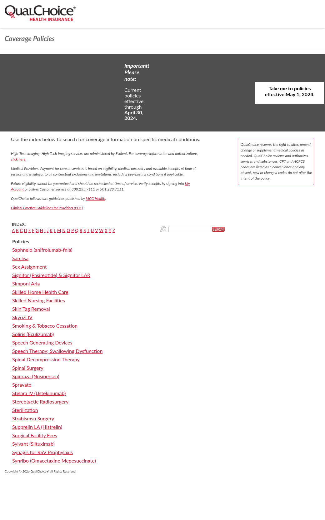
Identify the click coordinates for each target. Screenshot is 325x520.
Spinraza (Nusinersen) (35, 376)
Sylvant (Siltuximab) (33, 444)
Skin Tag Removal (31, 309)
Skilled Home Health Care (40, 292)
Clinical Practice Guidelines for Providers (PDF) (47, 208)
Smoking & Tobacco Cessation (45, 326)
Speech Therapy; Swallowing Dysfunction (57, 351)
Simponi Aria (26, 283)
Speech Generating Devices (42, 342)
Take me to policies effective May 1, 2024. (290, 91)
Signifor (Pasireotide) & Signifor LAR (51, 275)
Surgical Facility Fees (34, 435)
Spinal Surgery (27, 368)
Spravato (22, 385)
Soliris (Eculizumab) (33, 334)
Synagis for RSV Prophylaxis (42, 452)
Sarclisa (20, 258)
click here (18, 159)
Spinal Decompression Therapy (46, 359)
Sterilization (25, 410)
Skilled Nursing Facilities (38, 300)
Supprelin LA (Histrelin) (37, 427)
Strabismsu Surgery (33, 418)
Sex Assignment (29, 267)
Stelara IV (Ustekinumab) (39, 393)
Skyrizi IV (22, 317)
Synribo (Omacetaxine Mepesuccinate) (54, 460)
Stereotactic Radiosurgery (40, 401)
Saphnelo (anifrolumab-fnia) (42, 250)
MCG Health (95, 198)
